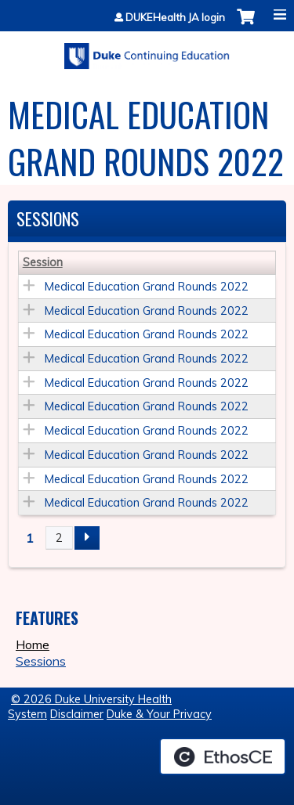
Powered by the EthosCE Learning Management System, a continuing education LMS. (222, 756)
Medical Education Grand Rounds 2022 (147, 287)
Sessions (41, 661)
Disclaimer (76, 714)
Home (32, 644)
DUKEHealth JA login (175, 18)
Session (43, 262)
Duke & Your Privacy (159, 714)
